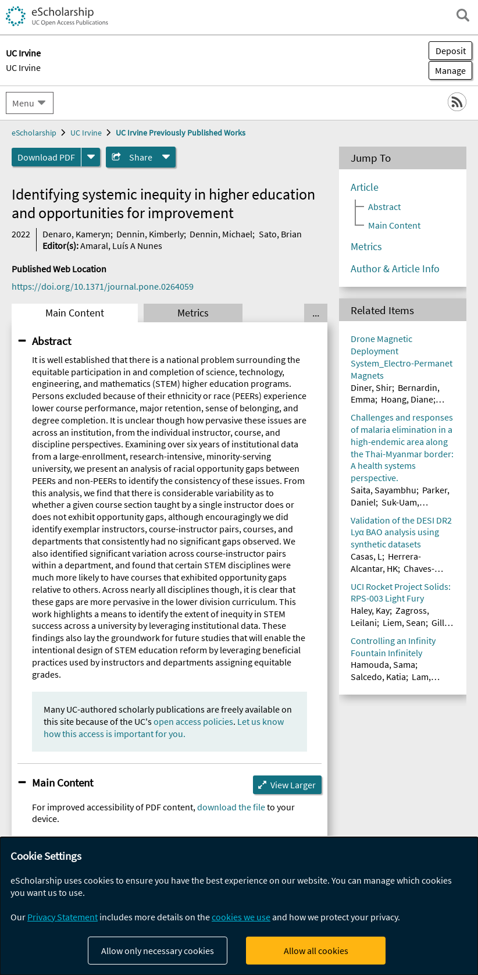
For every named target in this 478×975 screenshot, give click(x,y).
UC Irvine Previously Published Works (180, 132)
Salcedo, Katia (378, 676)
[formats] (90, 157)
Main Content (74, 313)
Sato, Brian (280, 234)
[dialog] (239, 906)
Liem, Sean (404, 622)
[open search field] (463, 15)
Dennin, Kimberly (150, 234)
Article (365, 187)
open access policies (193, 721)
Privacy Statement (62, 917)
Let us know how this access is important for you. (164, 727)
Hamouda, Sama (383, 664)
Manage (447, 70)
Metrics (193, 313)
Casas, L (366, 556)
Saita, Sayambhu (383, 490)
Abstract (51, 341)
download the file (231, 807)
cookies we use (241, 917)
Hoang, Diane (407, 399)
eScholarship (34, 132)
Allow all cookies (316, 950)
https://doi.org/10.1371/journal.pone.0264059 (103, 286)
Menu (23, 103)
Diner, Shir (371, 387)
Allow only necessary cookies (157, 950)
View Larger (293, 785)
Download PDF (46, 157)
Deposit (451, 50)
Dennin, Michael (221, 234)
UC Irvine (23, 67)
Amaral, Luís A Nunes (121, 245)
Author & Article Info (395, 268)
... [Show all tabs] (315, 313)
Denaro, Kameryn (76, 234)
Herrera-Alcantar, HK (386, 562)
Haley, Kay (370, 610)
